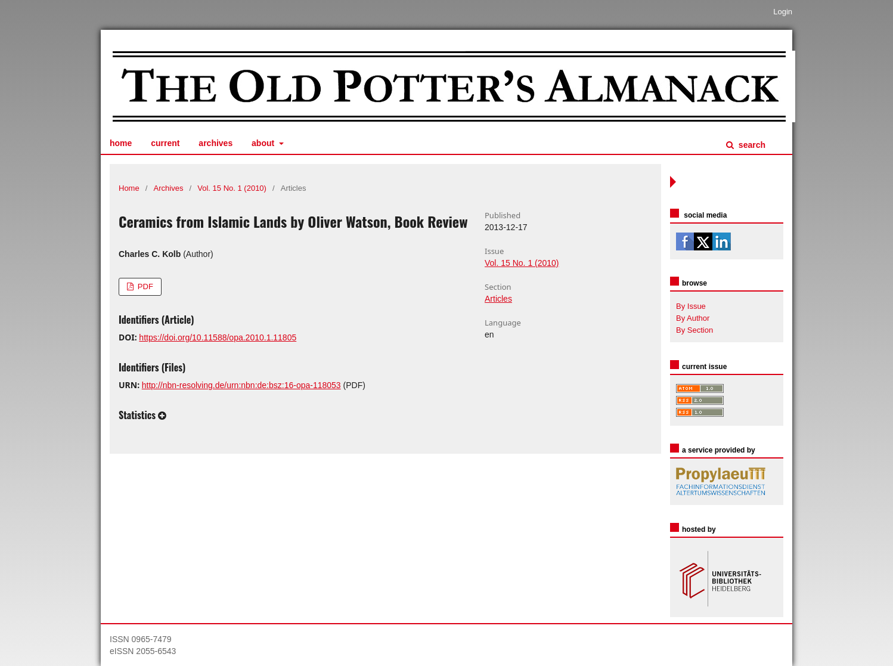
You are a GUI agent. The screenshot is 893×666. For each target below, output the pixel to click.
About (264, 143)
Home (121, 143)
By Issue (691, 306)
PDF (144, 286)
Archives (215, 143)
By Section (694, 330)
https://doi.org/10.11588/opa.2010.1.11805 (217, 337)
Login (782, 11)
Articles (498, 298)
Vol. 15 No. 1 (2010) (231, 188)
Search (750, 145)
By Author (692, 318)
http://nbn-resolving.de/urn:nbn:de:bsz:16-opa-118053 (241, 385)
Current (165, 143)
